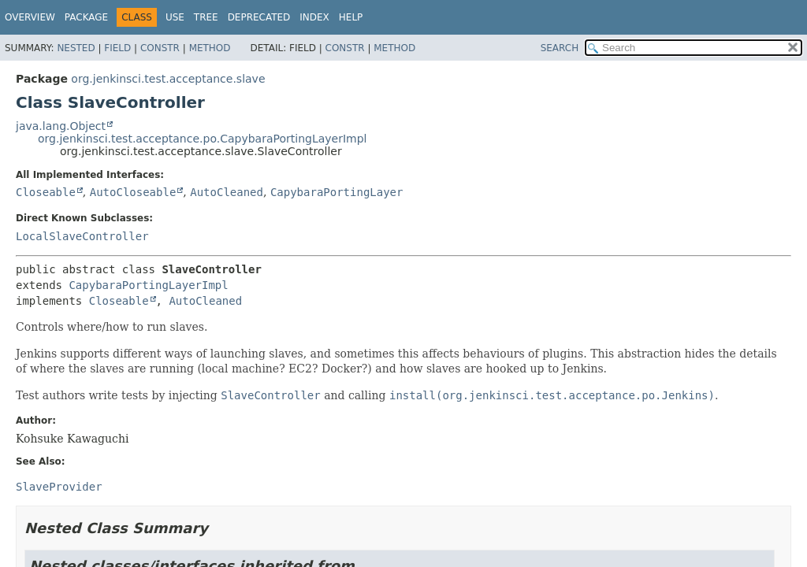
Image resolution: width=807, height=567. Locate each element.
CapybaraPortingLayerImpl (148, 285)
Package (86, 17)
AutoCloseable (133, 192)
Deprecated (259, 17)
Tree (206, 17)
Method (210, 48)
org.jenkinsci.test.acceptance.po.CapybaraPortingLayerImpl (202, 138)
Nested (76, 48)
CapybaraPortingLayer (337, 192)
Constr (160, 48)
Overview (30, 17)
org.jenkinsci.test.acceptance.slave (168, 78)
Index (314, 17)
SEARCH (560, 48)
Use (174, 17)
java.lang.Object (61, 126)
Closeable (46, 192)
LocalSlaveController (82, 236)
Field (117, 48)
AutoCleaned (226, 192)
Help (351, 17)
